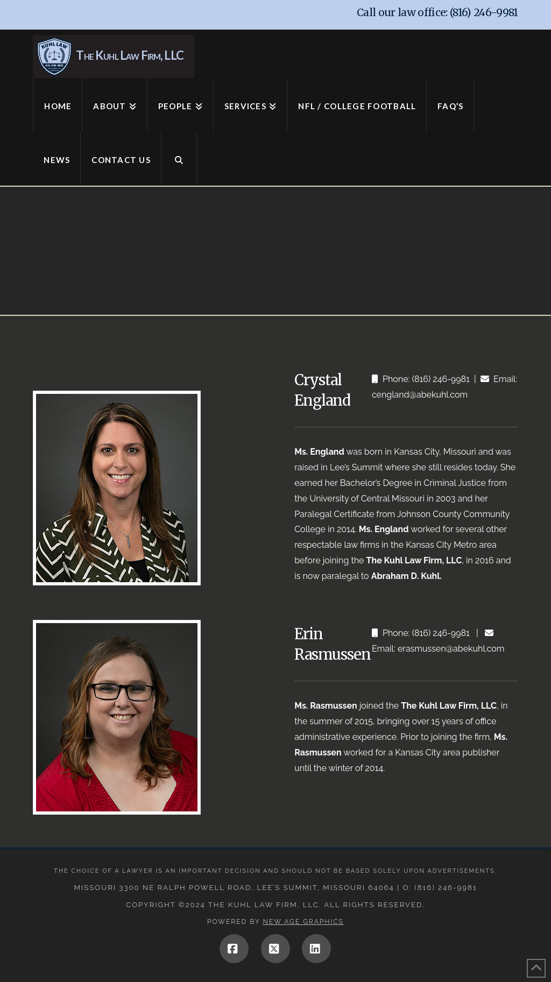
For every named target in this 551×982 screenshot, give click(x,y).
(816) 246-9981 (484, 12)
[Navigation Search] (179, 159)
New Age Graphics (303, 922)
